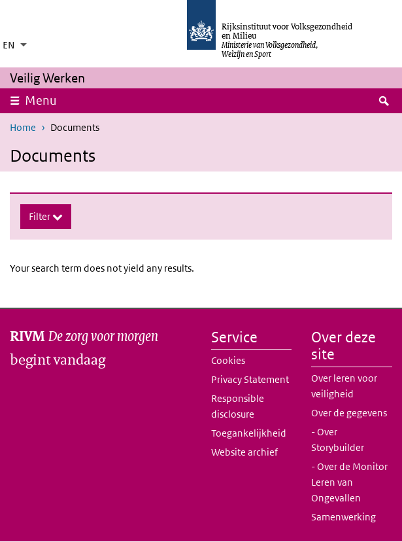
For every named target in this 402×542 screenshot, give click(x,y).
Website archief (244, 452)
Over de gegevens (349, 412)
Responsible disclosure (237, 406)
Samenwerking (343, 517)
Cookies (228, 360)
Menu (45, 100)
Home (23, 127)
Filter (40, 216)
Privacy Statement (250, 379)
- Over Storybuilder (337, 439)
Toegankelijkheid (248, 433)
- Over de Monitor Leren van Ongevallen (349, 482)
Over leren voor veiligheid (344, 386)
